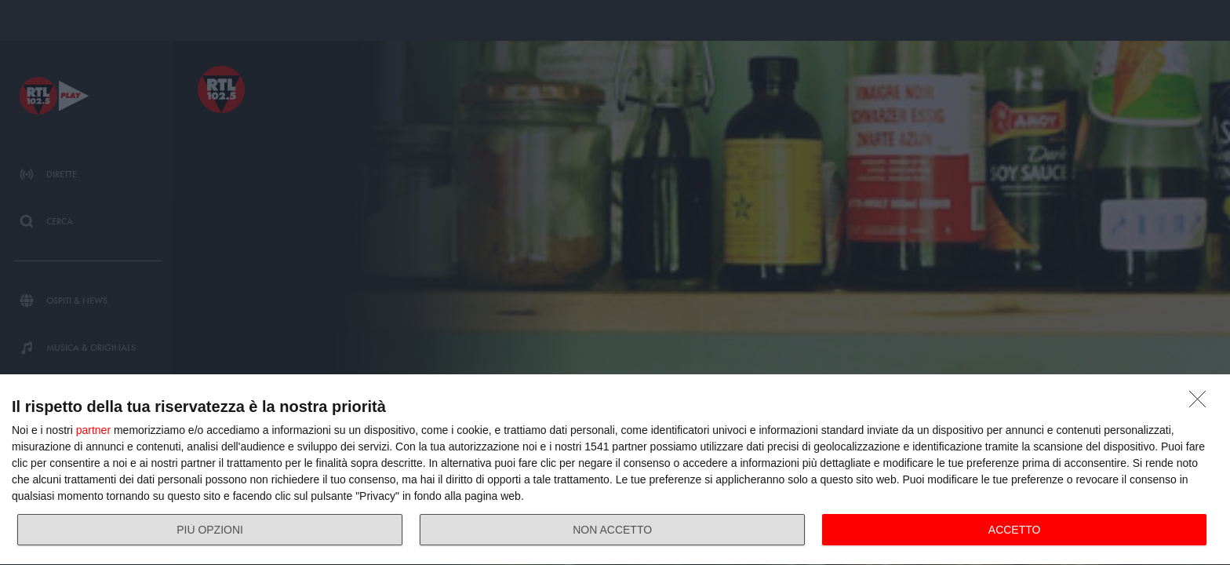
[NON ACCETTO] (1201, 403)
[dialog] (615, 470)
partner (93, 430)
